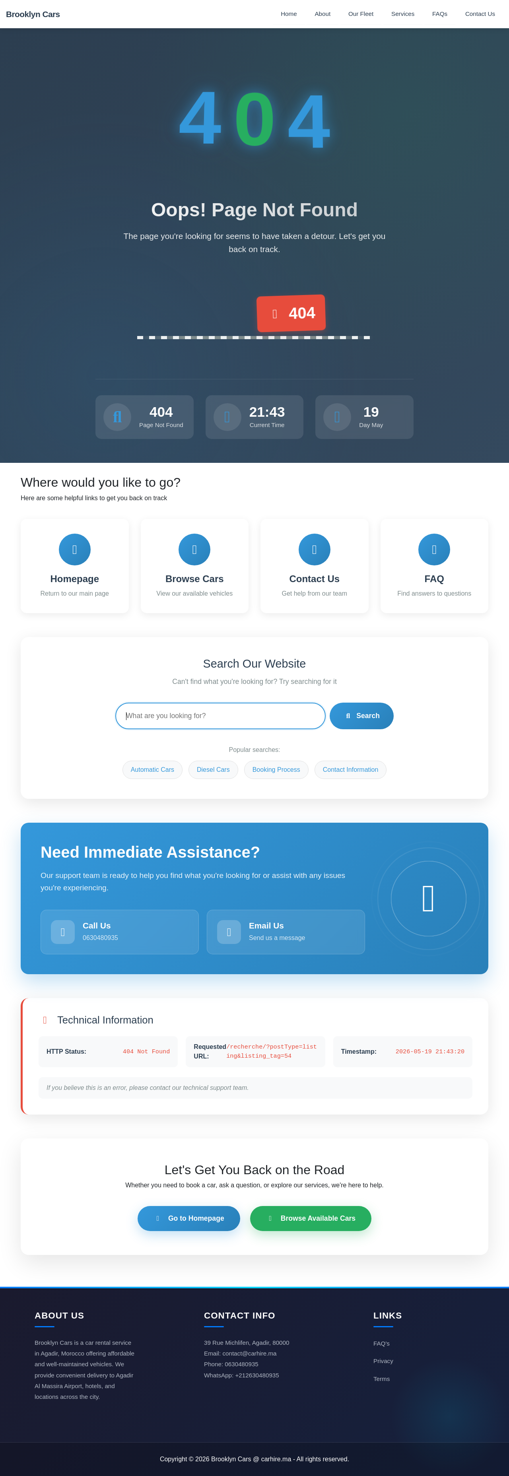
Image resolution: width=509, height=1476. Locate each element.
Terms (381, 1378)
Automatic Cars (152, 769)
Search (362, 716)
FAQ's (381, 1343)
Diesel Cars (213, 769)
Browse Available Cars (311, 1218)
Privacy (383, 1361)
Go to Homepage (188, 1218)
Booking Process (276, 769)
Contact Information (351, 769)
